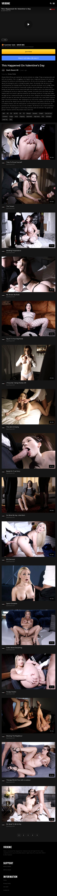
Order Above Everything (14, 648)
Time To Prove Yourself (14, 162)
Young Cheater (11, 692)
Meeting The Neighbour (14, 736)
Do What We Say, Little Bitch (15, 515)
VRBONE (6, 3)
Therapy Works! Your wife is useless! (18, 780)
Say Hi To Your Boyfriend (14, 339)
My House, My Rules (13, 295)
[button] (50, 3)
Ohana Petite (12, 74)
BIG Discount (10, 559)
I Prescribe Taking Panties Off (16, 383)
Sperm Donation (11, 603)
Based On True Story (13, 471)
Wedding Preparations (13, 250)
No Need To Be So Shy (13, 824)
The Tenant (10, 206)
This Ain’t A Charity (12, 427)
